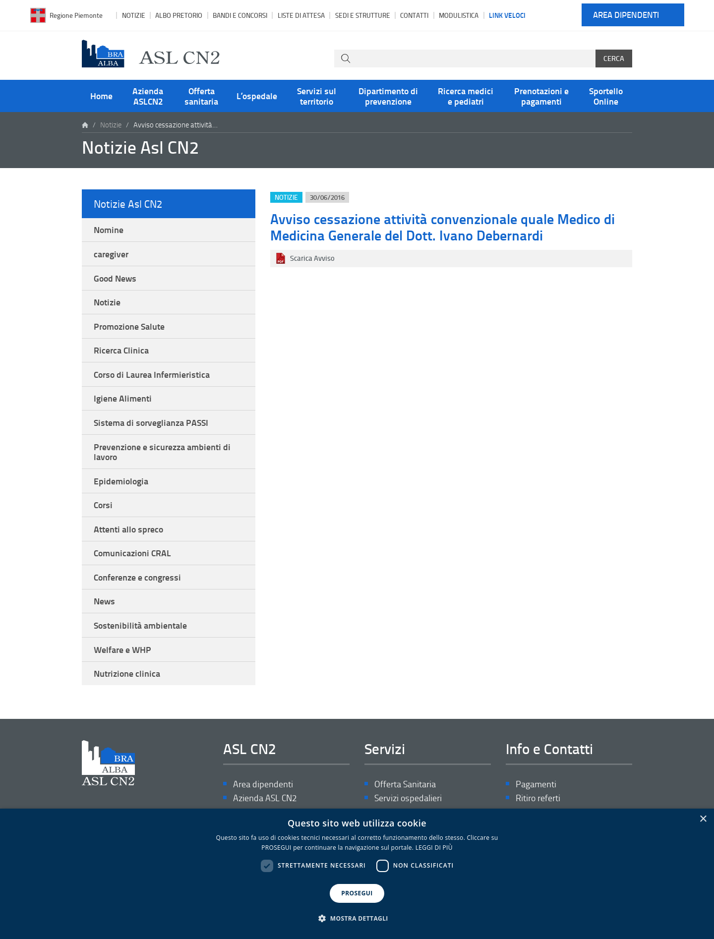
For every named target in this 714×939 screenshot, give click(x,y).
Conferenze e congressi (137, 577)
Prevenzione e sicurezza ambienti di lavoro (162, 451)
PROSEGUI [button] (356, 893)
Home (101, 95)
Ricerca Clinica (121, 350)
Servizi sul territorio (316, 95)
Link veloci (507, 15)
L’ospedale (257, 95)
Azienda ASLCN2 (147, 95)
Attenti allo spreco (128, 529)
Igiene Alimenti (123, 398)
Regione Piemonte (76, 15)
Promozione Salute (129, 326)
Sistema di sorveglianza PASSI (151, 422)
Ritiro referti (538, 798)
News (104, 600)
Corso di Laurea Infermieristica (152, 374)
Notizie (133, 15)
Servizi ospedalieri (408, 798)
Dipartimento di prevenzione (388, 95)
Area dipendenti (626, 15)
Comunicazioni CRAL (132, 552)
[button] (357, 918)
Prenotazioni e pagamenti (541, 95)
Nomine (108, 229)
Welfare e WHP (122, 649)
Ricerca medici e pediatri (465, 95)
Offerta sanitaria (201, 95)
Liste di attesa (301, 15)
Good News (115, 278)
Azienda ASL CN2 (265, 798)
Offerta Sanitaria (405, 784)
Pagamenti (536, 784)
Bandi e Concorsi (240, 15)
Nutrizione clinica (127, 673)
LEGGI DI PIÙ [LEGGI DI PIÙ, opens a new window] (434, 847)
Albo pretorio (178, 15)
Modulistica (458, 15)
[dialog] (357, 874)
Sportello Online (606, 95)
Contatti (414, 15)
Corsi (103, 504)
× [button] (703, 819)
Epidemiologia (121, 480)
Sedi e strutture (362, 15)
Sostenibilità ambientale (140, 625)
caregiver (111, 253)
